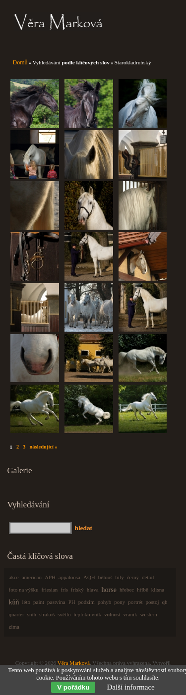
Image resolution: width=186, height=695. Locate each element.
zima (14, 627)
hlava (93, 590)
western (148, 614)
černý (133, 577)
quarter (16, 614)
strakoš (47, 614)
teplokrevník (87, 614)
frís (64, 590)
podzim (86, 602)
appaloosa (69, 577)
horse (109, 590)
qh (164, 602)
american (32, 577)
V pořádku (73, 687)
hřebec (127, 590)
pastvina (56, 602)
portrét (135, 602)
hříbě (142, 590)
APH (50, 577)
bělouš (105, 577)
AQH (89, 577)
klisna (157, 590)
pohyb (105, 602)
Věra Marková (74, 663)
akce (14, 577)
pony (119, 602)
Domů (20, 62)
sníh (31, 614)
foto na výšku (24, 590)
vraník (130, 614)
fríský (77, 590)
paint (38, 602)
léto (26, 602)
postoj (152, 602)
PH (71, 602)
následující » (43, 446)
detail (148, 577)
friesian (49, 590)
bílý (120, 577)
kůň (14, 602)
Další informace (131, 687)
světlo (64, 614)
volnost (112, 614)
